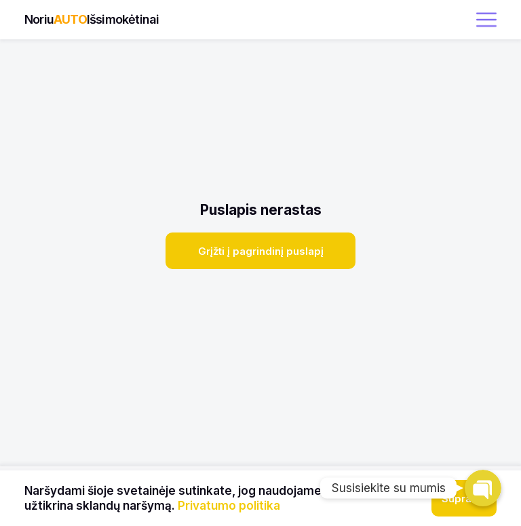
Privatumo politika (229, 505)
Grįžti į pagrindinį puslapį (261, 251)
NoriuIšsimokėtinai (91, 19)
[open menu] (486, 19)
